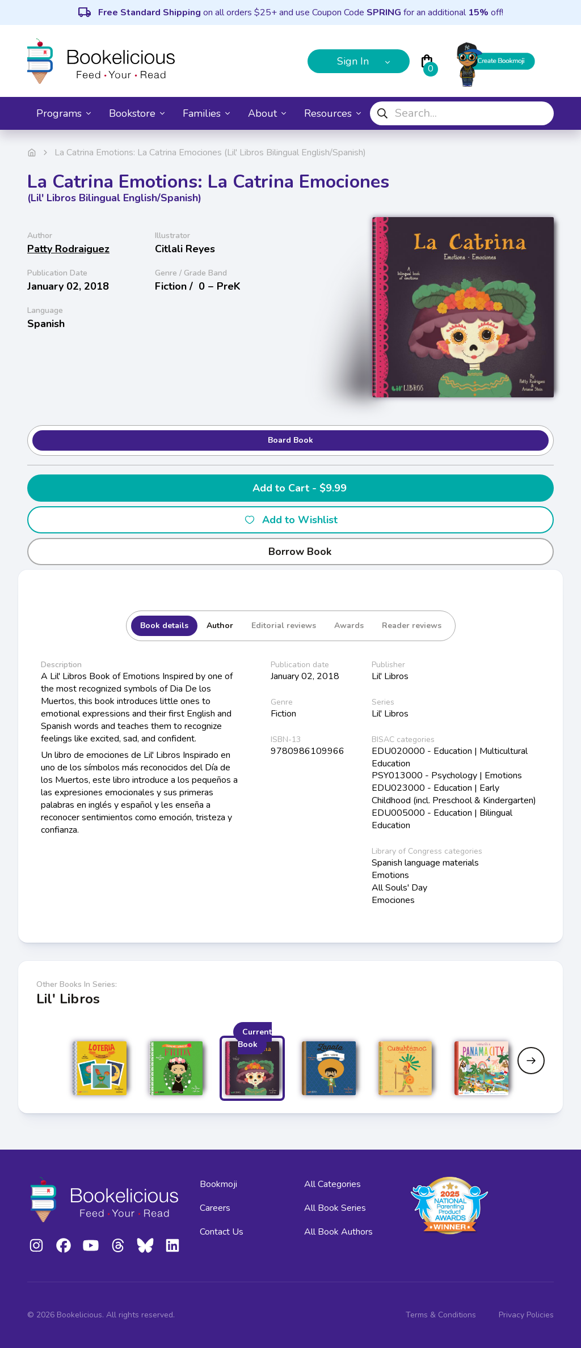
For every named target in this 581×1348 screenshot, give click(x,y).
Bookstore (137, 113)
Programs (63, 113)
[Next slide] (531, 1060)
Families (206, 113)
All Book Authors (338, 1232)
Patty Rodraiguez (68, 249)
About (267, 113)
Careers (215, 1208)
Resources (332, 113)
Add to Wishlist (291, 520)
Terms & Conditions (441, 1314)
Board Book (290, 440)
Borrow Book (290, 551)
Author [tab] (220, 625)
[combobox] (462, 113)
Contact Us (221, 1232)
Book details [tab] (164, 625)
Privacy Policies (526, 1314)
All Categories (332, 1184)
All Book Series (335, 1208)
